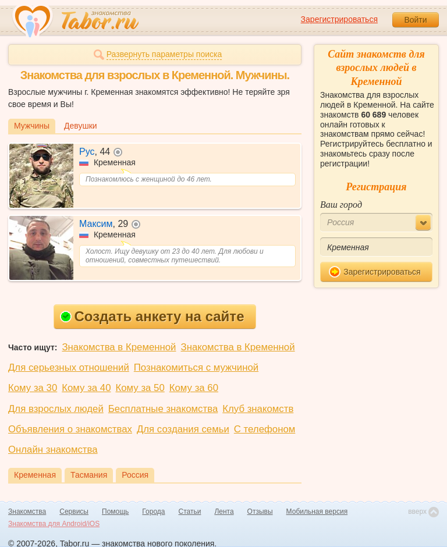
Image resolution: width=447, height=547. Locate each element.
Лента (223, 511)
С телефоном (264, 429)
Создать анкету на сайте (152, 316)
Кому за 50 (140, 387)
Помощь (115, 511)
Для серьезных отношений (68, 367)
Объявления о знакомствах (70, 429)
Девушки (80, 125)
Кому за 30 (32, 387)
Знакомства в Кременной (119, 347)
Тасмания (88, 474)
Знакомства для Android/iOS (54, 524)
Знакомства (27, 511)
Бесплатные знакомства (163, 408)
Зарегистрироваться (339, 19)
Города (153, 511)
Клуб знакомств (257, 408)
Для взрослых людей (56, 408)
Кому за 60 (193, 387)
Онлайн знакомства (53, 449)
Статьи (190, 511)
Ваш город (341, 204)
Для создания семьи (183, 429)
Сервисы (73, 511)
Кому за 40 (86, 387)
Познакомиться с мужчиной (196, 367)
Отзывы (260, 511)
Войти (415, 19)
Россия (135, 474)
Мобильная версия (317, 511)
